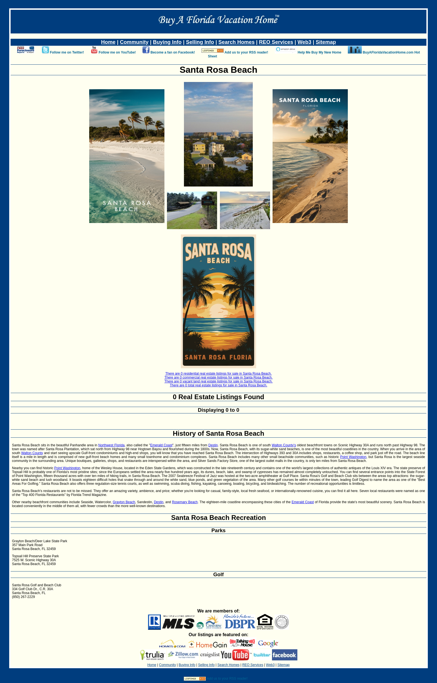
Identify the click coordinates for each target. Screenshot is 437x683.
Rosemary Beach (185, 502)
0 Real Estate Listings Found (218, 397)
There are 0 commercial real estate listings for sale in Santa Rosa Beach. (218, 377)
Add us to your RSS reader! (246, 52)
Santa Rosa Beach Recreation (218, 517)
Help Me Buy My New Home (319, 52)
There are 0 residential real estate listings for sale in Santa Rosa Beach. (218, 374)
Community (134, 42)
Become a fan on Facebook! (172, 52)
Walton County (32, 453)
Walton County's (284, 445)
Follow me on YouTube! (117, 52)
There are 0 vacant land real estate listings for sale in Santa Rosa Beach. (218, 381)
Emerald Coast (161, 445)
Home (108, 42)
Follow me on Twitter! (67, 52)
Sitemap (326, 42)
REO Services (276, 42)
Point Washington (353, 457)
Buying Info (167, 42)
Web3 (305, 42)
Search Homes (237, 42)
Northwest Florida (111, 445)
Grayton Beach (124, 502)
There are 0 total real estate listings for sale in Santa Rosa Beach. (218, 385)
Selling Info (200, 42)
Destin (213, 445)
